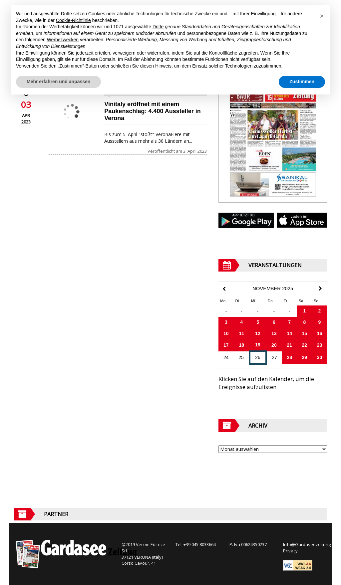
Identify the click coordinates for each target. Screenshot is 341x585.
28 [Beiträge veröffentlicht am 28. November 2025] (289, 357)
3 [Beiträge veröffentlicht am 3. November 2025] (226, 322)
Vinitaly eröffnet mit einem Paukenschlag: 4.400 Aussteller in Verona (152, 111)
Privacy (290, 551)
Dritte (158, 26)
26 (257, 357)
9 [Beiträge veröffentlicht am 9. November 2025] (319, 322)
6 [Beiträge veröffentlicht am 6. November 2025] (274, 322)
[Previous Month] (224, 289)
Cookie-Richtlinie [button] (73, 20)
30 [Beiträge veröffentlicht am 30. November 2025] (319, 357)
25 (241, 357)
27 (274, 357)
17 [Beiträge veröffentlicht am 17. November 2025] (226, 345)
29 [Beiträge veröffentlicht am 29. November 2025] (304, 357)
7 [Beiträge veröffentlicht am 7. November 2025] (289, 322)
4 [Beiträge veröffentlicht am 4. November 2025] (241, 322)
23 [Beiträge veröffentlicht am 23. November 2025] (319, 345)
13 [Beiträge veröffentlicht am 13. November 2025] (274, 333)
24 (226, 357)
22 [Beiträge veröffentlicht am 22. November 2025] (304, 345)
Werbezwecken (63, 39)
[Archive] (272, 449)
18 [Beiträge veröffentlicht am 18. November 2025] (241, 345)
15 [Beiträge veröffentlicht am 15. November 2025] (304, 333)
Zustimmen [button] (301, 81)
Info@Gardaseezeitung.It (308, 544)
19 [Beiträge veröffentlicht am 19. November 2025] (257, 344)
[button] (321, 16)
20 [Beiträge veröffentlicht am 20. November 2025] (274, 345)
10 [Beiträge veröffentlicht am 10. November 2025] (226, 333)
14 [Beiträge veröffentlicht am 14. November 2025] (289, 333)
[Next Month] (320, 288)
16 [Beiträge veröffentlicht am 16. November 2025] (319, 333)
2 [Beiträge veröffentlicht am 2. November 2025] (319, 310)
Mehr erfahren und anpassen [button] (58, 81)
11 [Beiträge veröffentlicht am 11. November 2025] (241, 333)
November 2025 (272, 288)
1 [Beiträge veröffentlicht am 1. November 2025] (304, 310)
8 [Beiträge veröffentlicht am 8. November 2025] (304, 322)
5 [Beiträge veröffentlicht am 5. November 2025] (257, 322)
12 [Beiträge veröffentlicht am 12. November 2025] (257, 333)
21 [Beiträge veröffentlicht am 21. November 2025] (289, 345)
